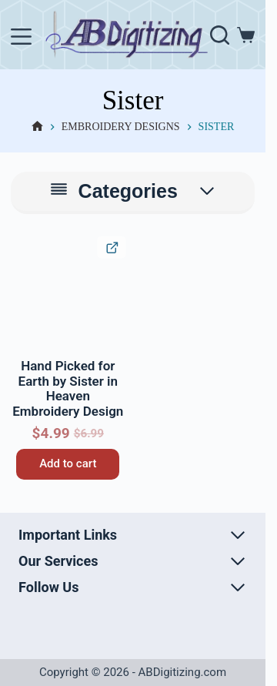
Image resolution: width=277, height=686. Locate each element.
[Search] (219, 35)
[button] (24, 249)
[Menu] (21, 36)
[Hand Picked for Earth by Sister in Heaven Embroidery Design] (68, 294)
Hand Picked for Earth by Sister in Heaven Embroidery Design (67, 388)
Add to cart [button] (67, 463)
